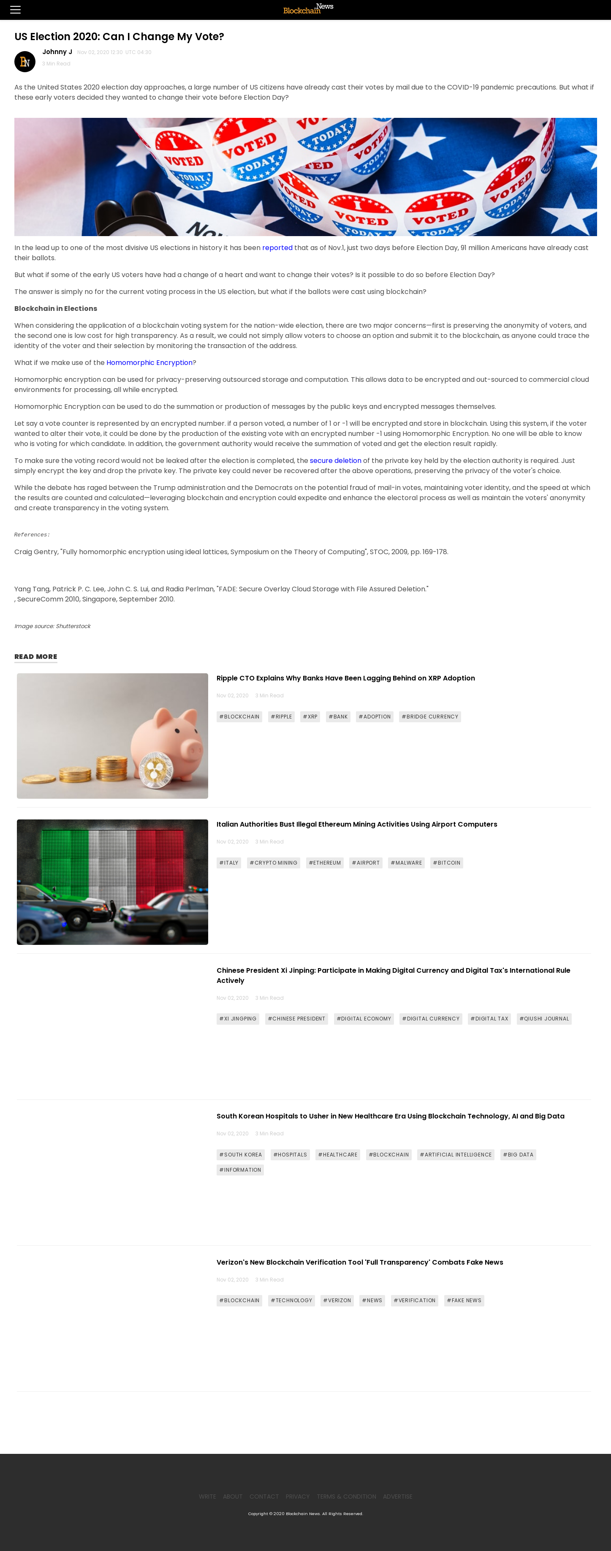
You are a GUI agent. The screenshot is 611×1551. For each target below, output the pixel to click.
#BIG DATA (518, 1154)
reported (277, 248)
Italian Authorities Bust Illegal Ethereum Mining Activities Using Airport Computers (357, 824)
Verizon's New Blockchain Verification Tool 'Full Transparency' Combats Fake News (360, 1262)
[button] (10, 9)
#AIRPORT (366, 862)
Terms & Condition (346, 1496)
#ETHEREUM (325, 862)
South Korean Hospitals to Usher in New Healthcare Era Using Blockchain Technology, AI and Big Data (391, 1116)
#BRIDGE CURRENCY (430, 716)
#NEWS (372, 1300)
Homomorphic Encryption (149, 362)
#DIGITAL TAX (489, 1018)
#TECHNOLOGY (291, 1300)
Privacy (298, 1496)
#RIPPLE (281, 716)
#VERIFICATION (415, 1300)
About (233, 1496)
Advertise (398, 1496)
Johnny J (59, 51)
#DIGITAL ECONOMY (364, 1018)
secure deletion (335, 460)
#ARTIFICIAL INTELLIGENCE (456, 1154)
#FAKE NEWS (464, 1300)
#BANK (338, 716)
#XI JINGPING (238, 1018)
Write (207, 1496)
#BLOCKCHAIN (239, 716)
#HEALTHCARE (338, 1154)
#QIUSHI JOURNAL (544, 1018)
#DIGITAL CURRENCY (431, 1018)
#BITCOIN (446, 862)
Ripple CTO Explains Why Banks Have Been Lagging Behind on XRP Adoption (346, 678)
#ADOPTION (374, 716)
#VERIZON (337, 1300)
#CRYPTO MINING (274, 862)
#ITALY (229, 862)
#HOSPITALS (290, 1154)
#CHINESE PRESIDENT (297, 1018)
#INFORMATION (240, 1169)
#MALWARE (406, 862)
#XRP (310, 716)
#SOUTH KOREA (240, 1154)
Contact (264, 1496)
